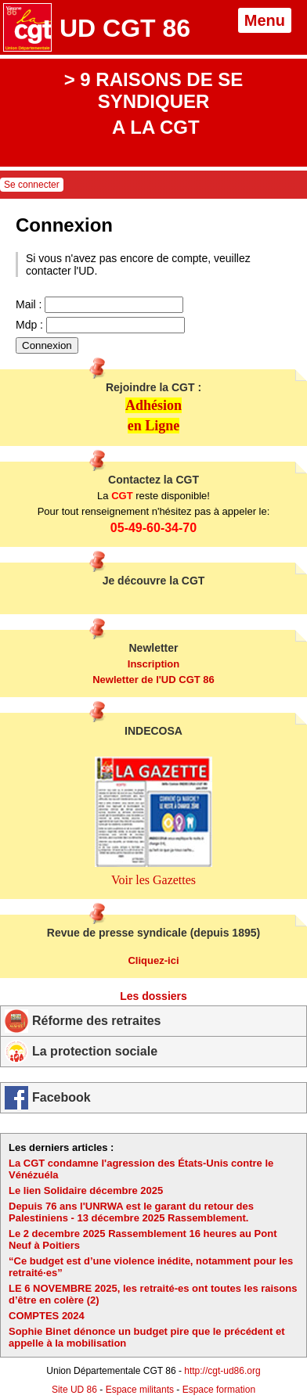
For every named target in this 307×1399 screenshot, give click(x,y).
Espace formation (218, 1389)
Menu (264, 20)
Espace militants (140, 1389)
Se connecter (32, 184)
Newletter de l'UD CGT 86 (153, 679)
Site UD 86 (74, 1389)
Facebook (61, 1097)
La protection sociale (94, 1051)
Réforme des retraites (96, 1020)
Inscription (153, 664)
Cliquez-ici (153, 960)
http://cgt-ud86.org (222, 1370)
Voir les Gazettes (153, 880)
